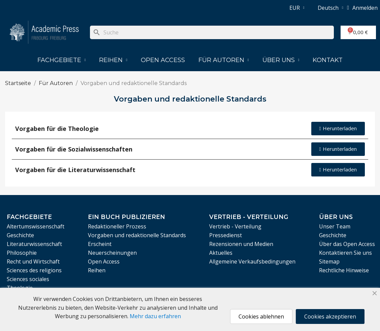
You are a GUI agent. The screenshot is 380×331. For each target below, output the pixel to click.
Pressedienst (225, 235)
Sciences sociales (28, 279)
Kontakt (328, 60)
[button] (338, 128)
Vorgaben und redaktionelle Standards (137, 235)
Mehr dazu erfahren (155, 316)
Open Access (163, 60)
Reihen (113, 60)
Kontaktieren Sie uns (345, 252)
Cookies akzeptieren (330, 316)
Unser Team (334, 226)
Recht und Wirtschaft (33, 261)
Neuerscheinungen (112, 252)
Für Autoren (223, 60)
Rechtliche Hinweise (344, 270)
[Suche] (212, 32)
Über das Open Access (347, 244)
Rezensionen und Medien (241, 244)
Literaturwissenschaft (34, 244)
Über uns (280, 60)
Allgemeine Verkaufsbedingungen (252, 261)
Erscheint (100, 244)
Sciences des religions (34, 270)
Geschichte (20, 235)
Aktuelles (220, 252)
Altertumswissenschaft (35, 226)
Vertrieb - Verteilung (235, 226)
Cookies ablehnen (261, 316)
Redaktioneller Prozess (117, 226)
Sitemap (329, 261)
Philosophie (22, 252)
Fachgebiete (61, 60)
